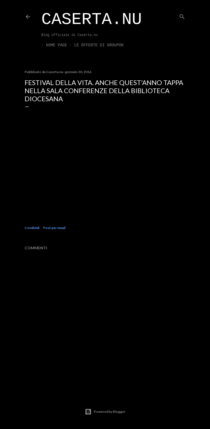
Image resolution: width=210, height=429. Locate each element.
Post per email (54, 228)
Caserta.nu (91, 19)
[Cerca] (182, 15)
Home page (52, 45)
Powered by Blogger (105, 411)
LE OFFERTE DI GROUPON (94, 45)
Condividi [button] (32, 228)
